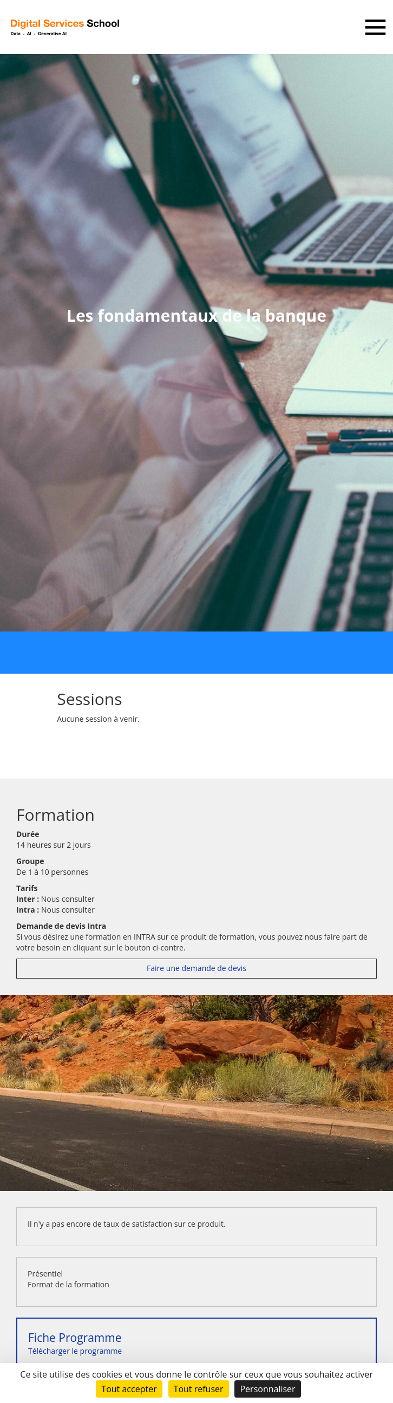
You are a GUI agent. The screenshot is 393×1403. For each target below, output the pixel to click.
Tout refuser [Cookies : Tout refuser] (199, 1389)
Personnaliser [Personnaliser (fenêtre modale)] (267, 1389)
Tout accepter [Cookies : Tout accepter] (128, 1389)
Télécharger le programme (75, 1343)
